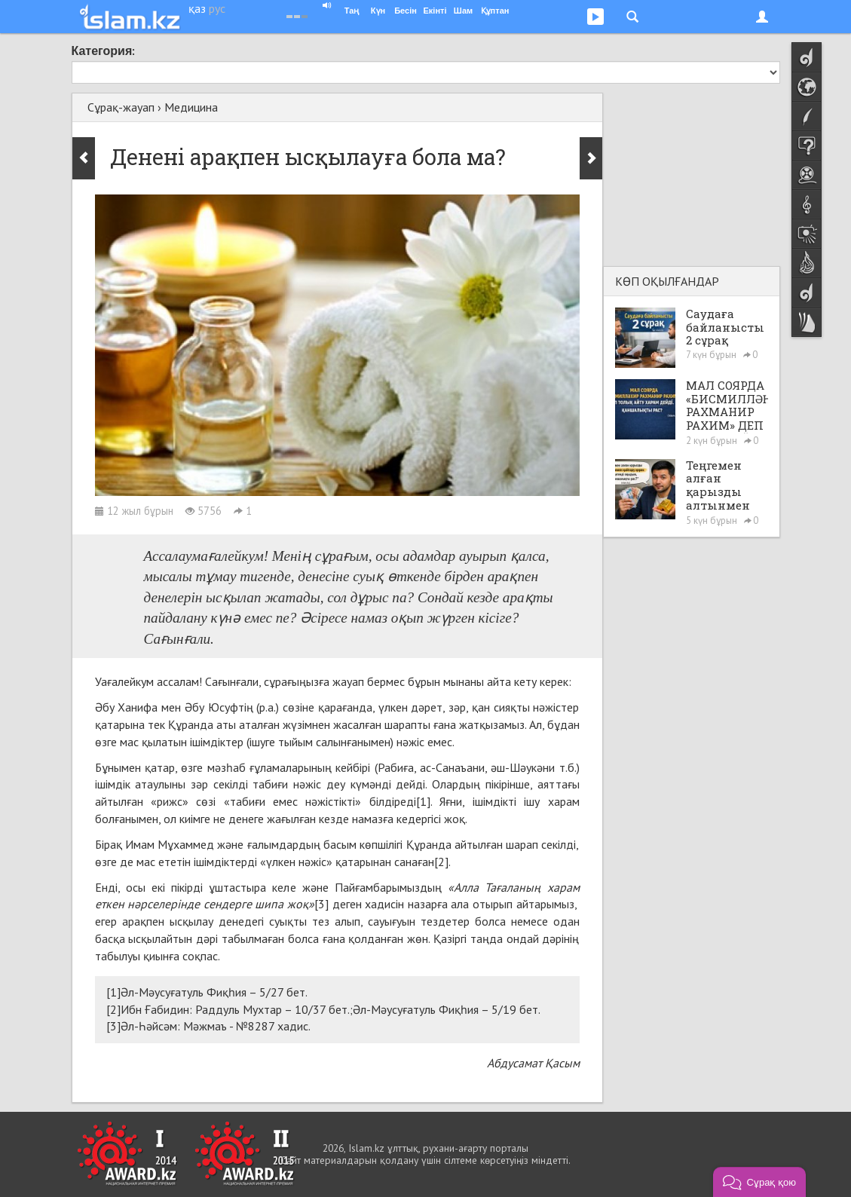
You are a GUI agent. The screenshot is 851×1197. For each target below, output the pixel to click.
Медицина (191, 107)
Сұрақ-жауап (121, 107)
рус (217, 8)
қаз (197, 8)
